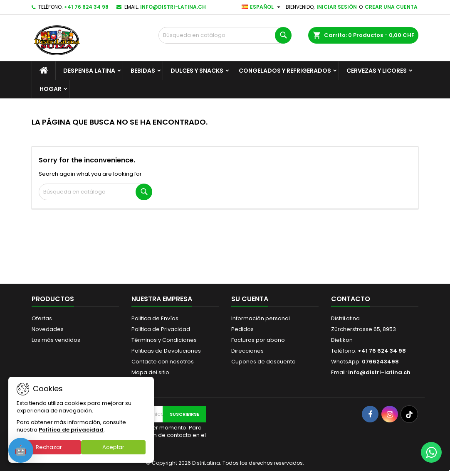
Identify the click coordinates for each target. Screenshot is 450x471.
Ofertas (42, 318)
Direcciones (247, 351)
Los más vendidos (56, 340)
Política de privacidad (71, 430)
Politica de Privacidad (160, 329)
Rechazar (49, 447)
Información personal (260, 318)
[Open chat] (20, 450)
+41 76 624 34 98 (86, 6)
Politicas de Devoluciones (166, 351)
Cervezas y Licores (376, 70)
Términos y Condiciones (164, 340)
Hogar (51, 89)
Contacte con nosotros (162, 362)
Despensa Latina (89, 70)
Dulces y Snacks (197, 70)
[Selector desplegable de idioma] (262, 7)
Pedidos (242, 329)
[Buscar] (225, 35)
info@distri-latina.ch (173, 6)
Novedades (48, 329)
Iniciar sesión (336, 6)
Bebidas (143, 70)
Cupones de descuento (263, 362)
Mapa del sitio (150, 372)
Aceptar (113, 447)
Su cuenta (249, 299)
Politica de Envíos (154, 318)
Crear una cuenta (391, 6)
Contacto (350, 299)
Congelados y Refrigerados (285, 70)
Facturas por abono (258, 340)
